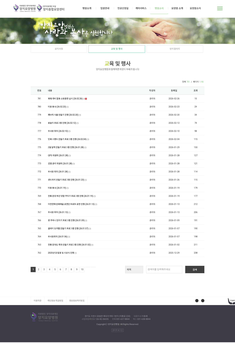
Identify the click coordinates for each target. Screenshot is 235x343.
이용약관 (37, 301)
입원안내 (108, 8)
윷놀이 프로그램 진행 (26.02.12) (62, 123)
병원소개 (91, 8)
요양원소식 (195, 8)
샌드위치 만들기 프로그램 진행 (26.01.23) (66, 180)
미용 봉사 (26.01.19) (57, 188)
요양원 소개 (178, 8)
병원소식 (160, 11)
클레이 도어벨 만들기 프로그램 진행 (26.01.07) (68, 229)
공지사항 (59, 49)
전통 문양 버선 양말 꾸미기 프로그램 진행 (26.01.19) (70, 197)
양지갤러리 (174, 49)
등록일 (174, 91)
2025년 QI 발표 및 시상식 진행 (61, 253)
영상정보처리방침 (77, 301)
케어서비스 (143, 8)
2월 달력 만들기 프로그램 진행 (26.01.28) (66, 148)
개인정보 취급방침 (55, 301)
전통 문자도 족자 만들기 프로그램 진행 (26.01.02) (69, 245)
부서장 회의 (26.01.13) (58, 213)
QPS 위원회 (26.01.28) (58, 156)
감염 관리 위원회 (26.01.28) (60, 164)
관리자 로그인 (117, 331)
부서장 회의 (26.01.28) (58, 172)
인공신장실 (126, 8)
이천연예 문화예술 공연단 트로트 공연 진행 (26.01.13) (71, 205)
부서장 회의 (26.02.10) (58, 132)
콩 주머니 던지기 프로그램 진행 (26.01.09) (66, 221)
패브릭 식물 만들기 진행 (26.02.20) (63, 115)
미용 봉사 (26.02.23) (57, 107)
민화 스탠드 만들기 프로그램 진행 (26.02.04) (67, 140)
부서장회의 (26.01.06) (57, 237)
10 (82, 270)
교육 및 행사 (117, 49)
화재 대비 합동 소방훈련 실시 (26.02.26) (65, 99)
